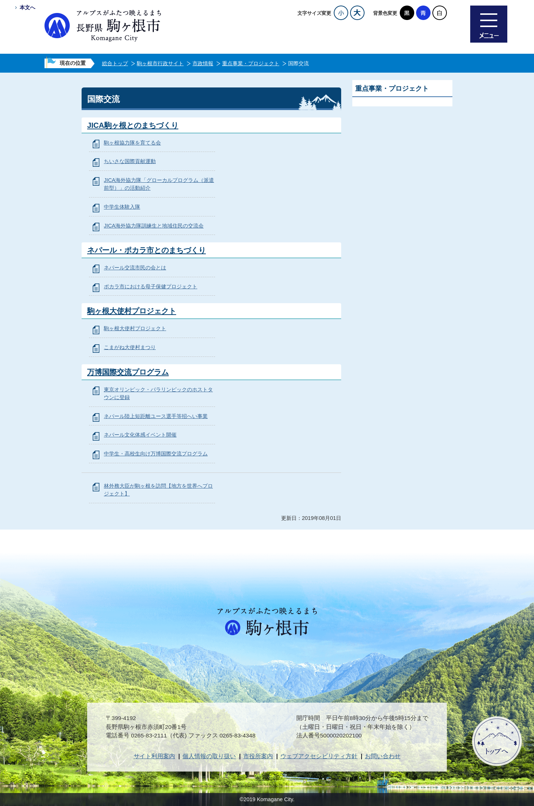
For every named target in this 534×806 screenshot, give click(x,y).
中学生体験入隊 (122, 207)
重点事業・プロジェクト (250, 63)
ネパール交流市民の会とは (135, 268)
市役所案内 (258, 756)
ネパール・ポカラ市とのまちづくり (146, 250)
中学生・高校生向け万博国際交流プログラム (156, 454)
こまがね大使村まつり (130, 347)
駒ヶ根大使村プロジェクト (131, 311)
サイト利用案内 (154, 756)
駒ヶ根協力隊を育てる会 (132, 143)
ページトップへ (497, 741)
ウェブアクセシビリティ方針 (318, 756)
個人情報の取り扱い (209, 756)
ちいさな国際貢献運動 (130, 161)
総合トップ (115, 63)
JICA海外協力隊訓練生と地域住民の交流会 (154, 226)
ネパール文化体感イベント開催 (140, 435)
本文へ (27, 7)
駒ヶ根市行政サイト (160, 63)
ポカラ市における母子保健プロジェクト (150, 286)
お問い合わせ (382, 756)
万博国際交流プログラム (128, 372)
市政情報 (202, 63)
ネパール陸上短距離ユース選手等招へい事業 (156, 416)
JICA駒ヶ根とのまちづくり (132, 125)
